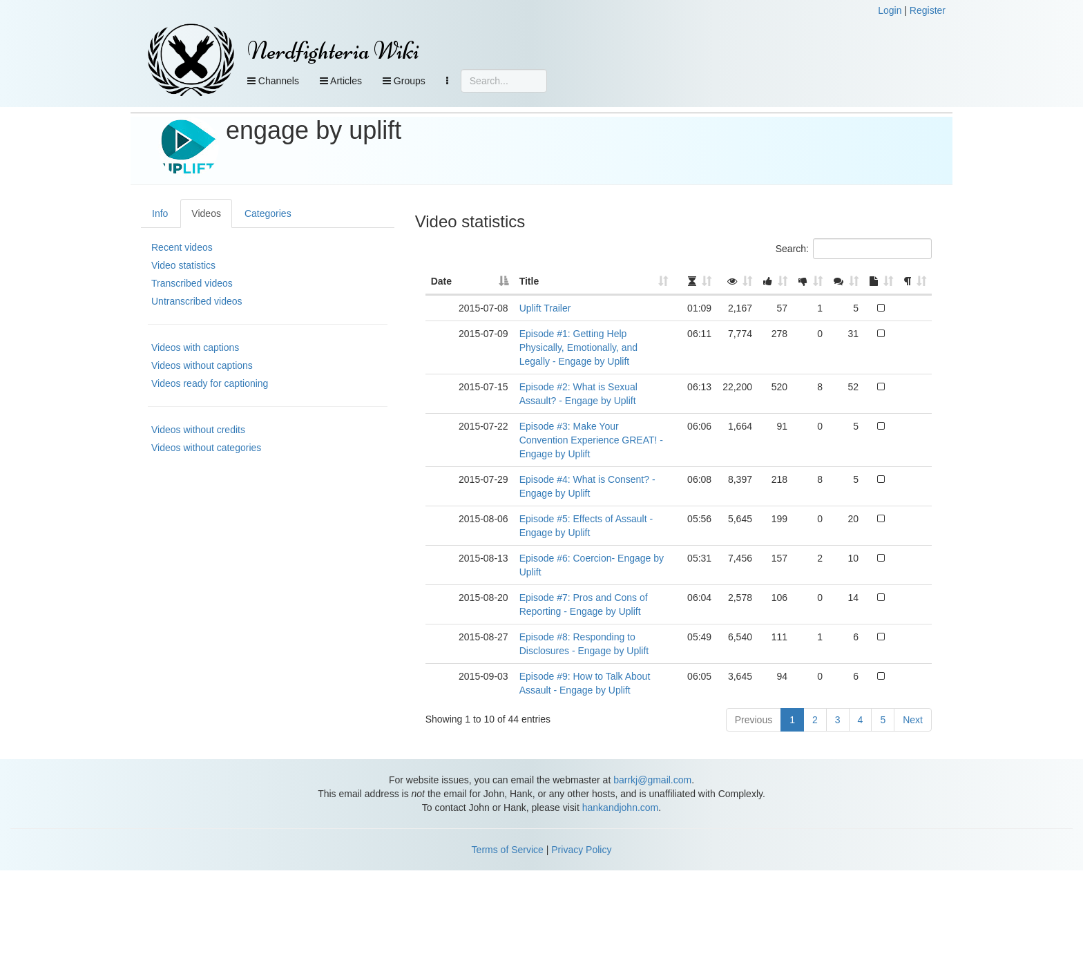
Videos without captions (202, 365)
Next (913, 719)
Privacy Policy (581, 849)
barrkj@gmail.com (652, 779)
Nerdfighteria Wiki (333, 51)
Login (889, 10)
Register (928, 10)
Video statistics (183, 265)
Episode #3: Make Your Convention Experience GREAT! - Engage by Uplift (591, 440)
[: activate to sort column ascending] (695, 282)
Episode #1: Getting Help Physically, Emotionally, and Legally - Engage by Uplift (578, 347)
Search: (854, 248)
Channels (273, 80)
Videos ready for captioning (209, 383)
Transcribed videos (192, 283)
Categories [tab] (268, 213)
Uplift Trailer (545, 308)
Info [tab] (160, 213)
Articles (341, 80)
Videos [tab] (206, 213)
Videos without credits (198, 429)
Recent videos (182, 247)
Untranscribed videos (196, 301)
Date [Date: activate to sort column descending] (441, 281)
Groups (404, 80)
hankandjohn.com (620, 807)
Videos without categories (206, 447)
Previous (753, 719)
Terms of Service (508, 849)
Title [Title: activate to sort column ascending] (529, 281)
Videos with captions (195, 347)
